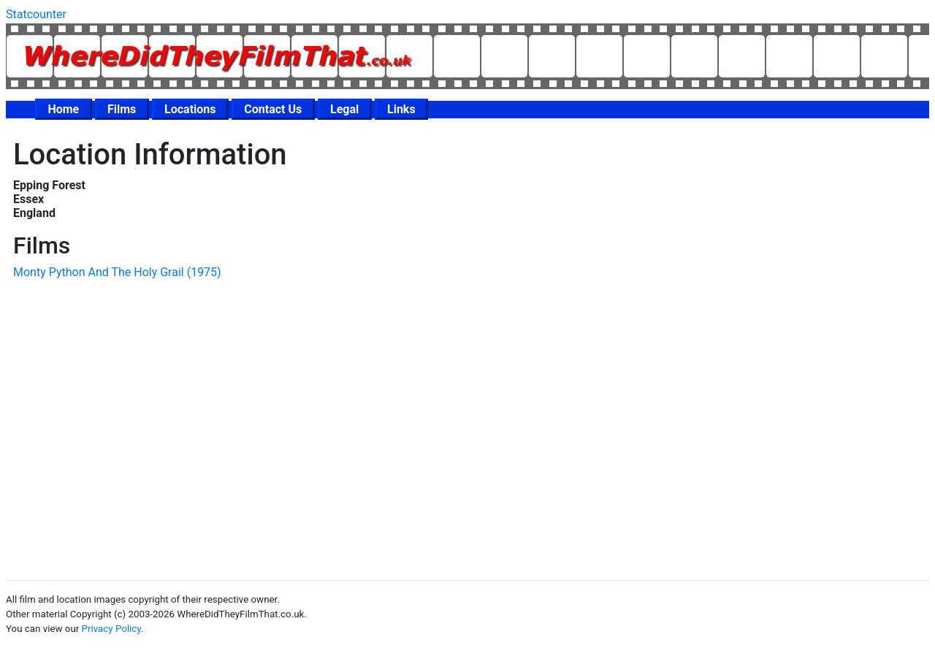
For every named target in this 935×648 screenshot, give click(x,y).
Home (63, 109)
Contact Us (273, 109)
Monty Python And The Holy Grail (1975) (117, 272)
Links (401, 109)
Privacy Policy (111, 628)
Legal (344, 109)
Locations (189, 109)
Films (121, 109)
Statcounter (36, 14)
